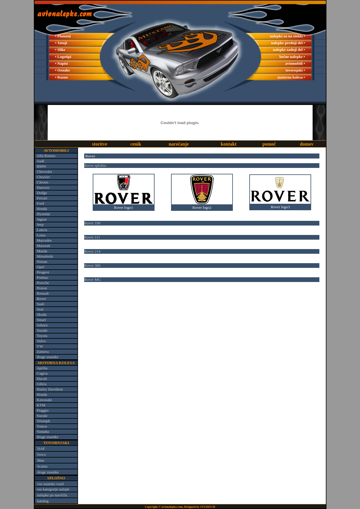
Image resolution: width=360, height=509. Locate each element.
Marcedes (44, 240)
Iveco (41, 454)
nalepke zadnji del (288, 49)
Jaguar (42, 219)
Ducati (42, 378)
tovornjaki (294, 70)
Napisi (62, 63)
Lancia (42, 230)
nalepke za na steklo (286, 36)
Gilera (41, 384)
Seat (40, 309)
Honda (42, 208)
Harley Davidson (50, 389)
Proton (42, 288)
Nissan (42, 261)
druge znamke (47, 357)
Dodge (42, 193)
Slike (61, 49)
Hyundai (43, 214)
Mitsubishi (45, 256)
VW (40, 346)
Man (40, 460)
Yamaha (43, 431)
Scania (42, 466)
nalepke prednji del (287, 43)
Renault (43, 293)
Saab (40, 304)
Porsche (43, 283)
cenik (135, 143)
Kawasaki (44, 400)
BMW (42, 166)
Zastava (43, 351)
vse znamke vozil (50, 484)
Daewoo (43, 187)
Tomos (42, 426)
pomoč (269, 143)
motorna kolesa (290, 77)
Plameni (64, 36)
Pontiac (42, 277)
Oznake (63, 70)
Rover (41, 298)
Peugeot (43, 272)
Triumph (43, 421)
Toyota (42, 335)
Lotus (41, 235)
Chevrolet (44, 171)
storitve (99, 143)
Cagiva (42, 373)
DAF (41, 448)
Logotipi (64, 56)
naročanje (179, 143)
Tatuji (62, 43)
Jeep (40, 224)
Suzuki (42, 330)
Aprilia (42, 368)
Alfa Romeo (46, 155)
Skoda (42, 314)
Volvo (41, 341)
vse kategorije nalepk (53, 489)
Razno (62, 77)
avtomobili (294, 63)
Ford (40, 203)
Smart (41, 320)
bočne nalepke (291, 56)
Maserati (43, 245)
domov (306, 143)
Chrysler (43, 177)
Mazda (42, 251)
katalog (43, 501)
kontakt (228, 143)
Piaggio (43, 410)
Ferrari (42, 198)
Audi (40, 161)
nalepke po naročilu (52, 495)
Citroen (42, 182)
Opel (40, 267)
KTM (41, 405)
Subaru (42, 325)
